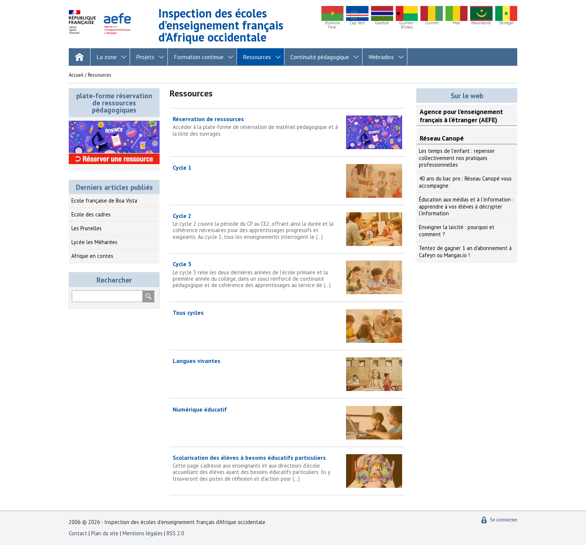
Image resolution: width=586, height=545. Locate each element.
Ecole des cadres (91, 214)
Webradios (381, 57)
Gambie (382, 23)
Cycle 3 (287, 274)
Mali (456, 23)
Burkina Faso (332, 25)
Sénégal (506, 23)
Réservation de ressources (287, 126)
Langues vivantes (196, 360)
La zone (106, 57)
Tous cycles (188, 312)
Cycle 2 (287, 226)
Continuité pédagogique (319, 57)
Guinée (432, 23)
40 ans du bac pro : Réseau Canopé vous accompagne (465, 182)
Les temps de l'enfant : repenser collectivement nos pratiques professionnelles (457, 157)
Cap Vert (357, 23)
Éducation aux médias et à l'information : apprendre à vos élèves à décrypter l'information (466, 206)
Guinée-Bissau (406, 25)
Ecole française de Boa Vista (104, 200)
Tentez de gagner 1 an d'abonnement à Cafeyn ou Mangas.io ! (465, 251)
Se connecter (503, 520)
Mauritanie (481, 23)
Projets (145, 57)
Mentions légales (143, 533)
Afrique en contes (92, 255)
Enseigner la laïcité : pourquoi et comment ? (456, 231)
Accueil (76, 75)
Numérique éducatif (200, 409)
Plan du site (105, 533)
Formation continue (198, 57)
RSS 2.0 (175, 533)
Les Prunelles (86, 228)
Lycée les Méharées (94, 242)
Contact (78, 533)
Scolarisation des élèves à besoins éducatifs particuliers (287, 468)
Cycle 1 (182, 167)
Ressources (257, 57)
